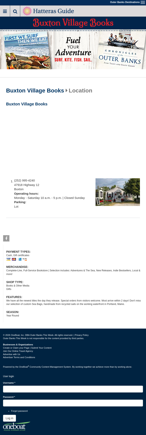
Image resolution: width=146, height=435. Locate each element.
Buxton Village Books (35, 91)
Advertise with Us (11, 354)
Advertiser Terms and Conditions (19, 357)
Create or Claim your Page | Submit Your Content (27, 348)
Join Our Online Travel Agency (18, 351)
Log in (9, 418)
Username (9, 383)
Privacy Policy (81, 335)
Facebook (6, 239)
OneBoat (24, 367)
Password (9, 397)
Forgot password (19, 411)
